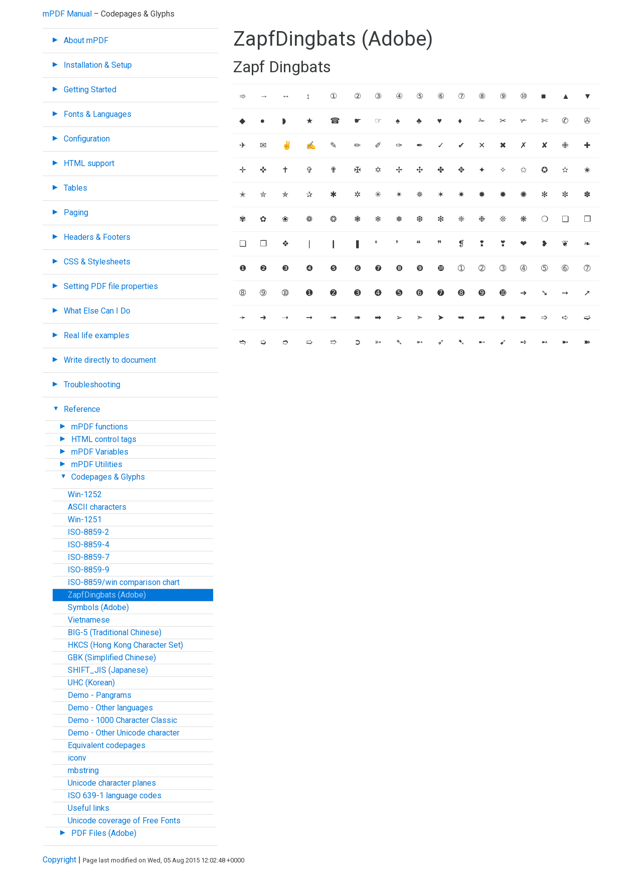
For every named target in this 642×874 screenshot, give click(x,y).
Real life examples (96, 335)
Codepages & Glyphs (108, 477)
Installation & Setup (98, 65)
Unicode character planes (112, 783)
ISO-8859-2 (88, 532)
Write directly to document (110, 360)
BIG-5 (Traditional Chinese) (115, 632)
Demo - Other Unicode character (124, 733)
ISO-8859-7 (88, 557)
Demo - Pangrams (99, 695)
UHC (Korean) (91, 682)
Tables (75, 188)
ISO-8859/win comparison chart (124, 582)
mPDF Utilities (96, 464)
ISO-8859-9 (88, 569)
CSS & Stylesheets (97, 261)
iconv (77, 758)
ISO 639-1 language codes (115, 795)
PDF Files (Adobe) (103, 833)
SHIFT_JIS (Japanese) (108, 670)
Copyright (59, 859)
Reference (82, 409)
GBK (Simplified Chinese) (112, 657)
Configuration (87, 138)
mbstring (83, 770)
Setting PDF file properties (111, 286)
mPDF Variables (99, 452)
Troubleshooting (92, 384)
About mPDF (86, 40)
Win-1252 (85, 494)
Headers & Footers (97, 237)
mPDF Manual (67, 14)
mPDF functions (99, 426)
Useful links (88, 808)
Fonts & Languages (97, 114)
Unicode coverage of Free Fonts (124, 820)
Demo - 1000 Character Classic (122, 720)
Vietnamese (89, 620)
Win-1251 (85, 519)
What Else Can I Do (97, 311)
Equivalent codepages (106, 745)
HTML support (89, 163)
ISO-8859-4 (88, 544)
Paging (76, 212)
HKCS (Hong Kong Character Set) (125, 645)
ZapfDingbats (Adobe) (107, 595)
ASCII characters (97, 507)
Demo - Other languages (110, 707)
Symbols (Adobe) (98, 607)
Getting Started (90, 89)
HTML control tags (103, 439)
